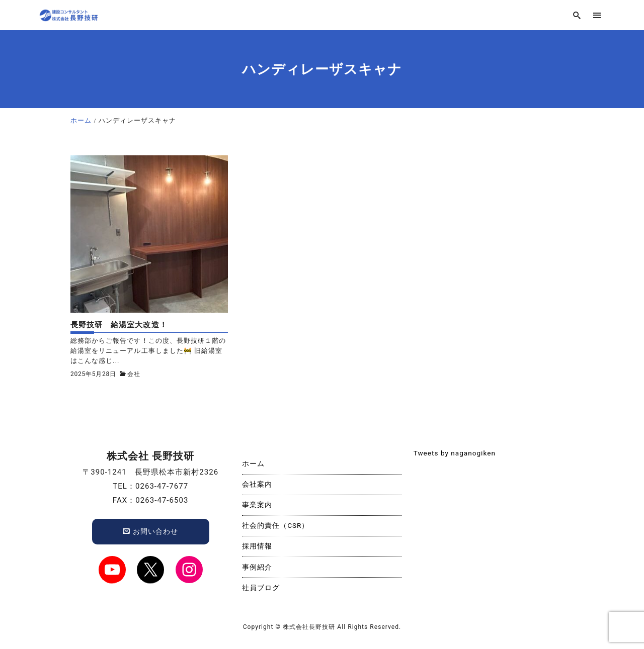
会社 (133, 374)
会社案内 (257, 484)
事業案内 (257, 505)
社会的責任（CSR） (275, 525)
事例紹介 (257, 567)
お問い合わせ (150, 531)
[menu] (597, 15)
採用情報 (257, 546)
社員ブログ (261, 588)
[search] (577, 15)
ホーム (253, 463)
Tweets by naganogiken (455, 453)
